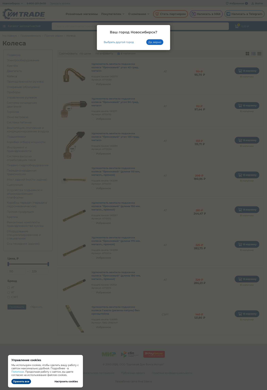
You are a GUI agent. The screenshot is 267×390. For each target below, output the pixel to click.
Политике (17, 371)
